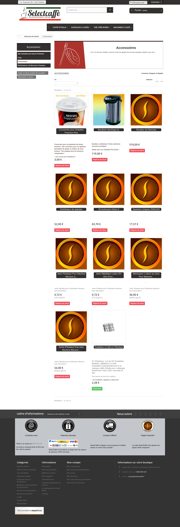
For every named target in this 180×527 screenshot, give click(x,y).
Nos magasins (47, 476)
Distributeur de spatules (71, 209)
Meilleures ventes (48, 473)
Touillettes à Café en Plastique (108, 347)
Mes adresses (72, 476)
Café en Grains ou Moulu (26, 470)
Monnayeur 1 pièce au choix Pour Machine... (146, 275)
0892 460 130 (37, 444)
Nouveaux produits (49, 470)
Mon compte (73, 462)
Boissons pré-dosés (24, 494)
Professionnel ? (138, 2)
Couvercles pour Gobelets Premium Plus (71, 131)
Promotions (46, 466)
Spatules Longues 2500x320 (146, 209)
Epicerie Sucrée (23, 466)
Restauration (22, 504)
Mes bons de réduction (76, 483)
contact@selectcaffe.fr (136, 476)
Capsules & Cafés (24, 476)
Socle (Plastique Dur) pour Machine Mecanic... (71, 348)
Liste (161, 80)
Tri (55, 80)
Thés (20, 58)
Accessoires (22, 61)
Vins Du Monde (23, 473)
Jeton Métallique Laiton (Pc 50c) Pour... (109, 275)
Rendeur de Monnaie (146, 130)
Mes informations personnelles (79, 479)
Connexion (155, 2)
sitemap (45, 494)
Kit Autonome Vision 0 (108, 209)
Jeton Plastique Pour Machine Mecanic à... (71, 275)
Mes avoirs (71, 473)
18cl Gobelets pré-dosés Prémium (31, 54)
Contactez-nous (48, 479)
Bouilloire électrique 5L (109, 130)
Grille (157, 80)
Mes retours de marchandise (78, 470)
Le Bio (19, 497)
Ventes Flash (22, 500)
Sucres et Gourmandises (26, 490)
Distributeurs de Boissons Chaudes (31, 65)
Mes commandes (73, 466)
